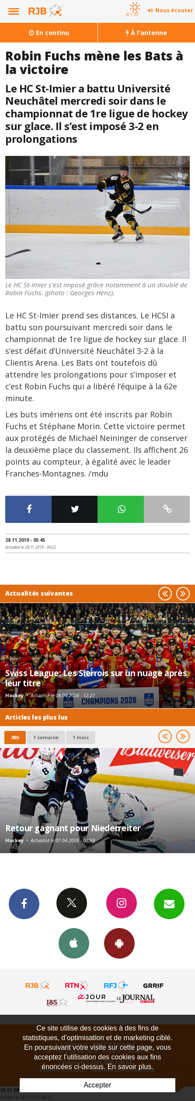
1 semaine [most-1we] (46, 737)
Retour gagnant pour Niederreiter (73, 827)
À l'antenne (146, 32)
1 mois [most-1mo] (81, 737)
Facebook (24, 903)
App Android (119, 943)
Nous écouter (174, 10)
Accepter (97, 1085)
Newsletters (169, 903)
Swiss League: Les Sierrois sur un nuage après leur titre (96, 677)
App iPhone (74, 943)
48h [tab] (15, 737)
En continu (49, 32)
